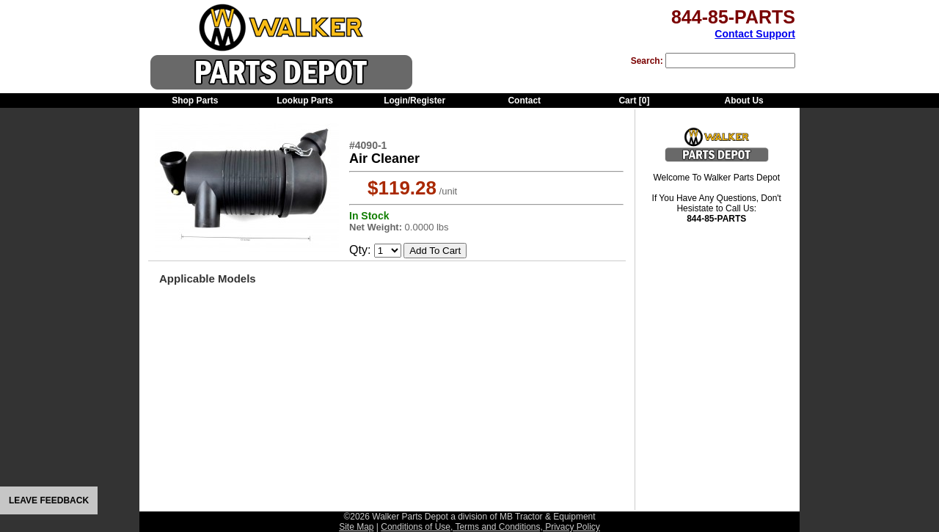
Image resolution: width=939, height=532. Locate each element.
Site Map (356, 527)
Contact (524, 100)
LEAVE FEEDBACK (49, 500)
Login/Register (414, 100)
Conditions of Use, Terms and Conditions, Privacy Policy (490, 527)
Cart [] (633, 100)
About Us (743, 100)
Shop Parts (195, 100)
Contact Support (755, 34)
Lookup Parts (305, 100)
